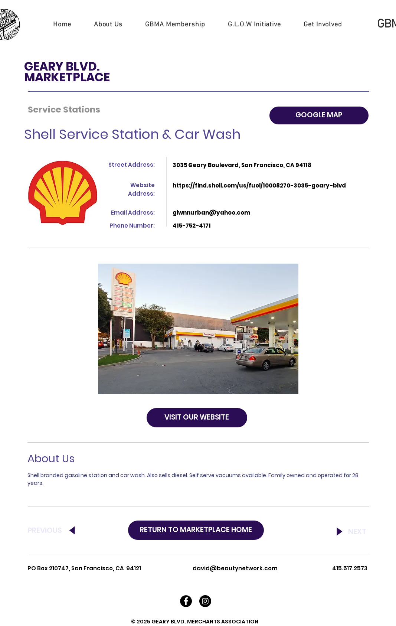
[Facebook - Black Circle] (186, 601)
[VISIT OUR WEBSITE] (197, 417)
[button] (108, 24)
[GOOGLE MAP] (319, 115)
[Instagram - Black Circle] (205, 601)
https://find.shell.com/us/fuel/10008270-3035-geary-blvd (259, 185)
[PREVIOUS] (54, 531)
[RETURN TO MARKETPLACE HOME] (196, 530)
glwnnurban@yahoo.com (211, 212)
